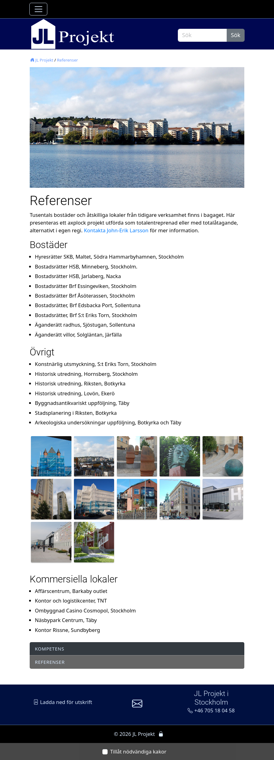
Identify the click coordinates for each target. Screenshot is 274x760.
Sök (235, 35)
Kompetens (49, 649)
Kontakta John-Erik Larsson (116, 230)
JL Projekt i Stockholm (211, 697)
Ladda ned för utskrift (62, 702)
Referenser (67, 60)
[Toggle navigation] (38, 9)
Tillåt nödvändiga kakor (138, 751)
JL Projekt (41, 60)
